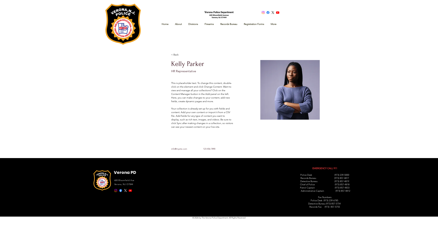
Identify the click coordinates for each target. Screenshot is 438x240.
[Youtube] (278, 12)
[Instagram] (263, 12)
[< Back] (177, 54)
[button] (193, 24)
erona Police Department (219, 12)
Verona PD (125, 172)
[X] (273, 12)
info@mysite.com (179, 148)
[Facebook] (268, 12)
